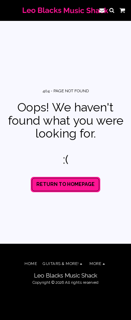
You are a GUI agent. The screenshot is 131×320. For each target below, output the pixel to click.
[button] (8, 10)
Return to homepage (65, 184)
